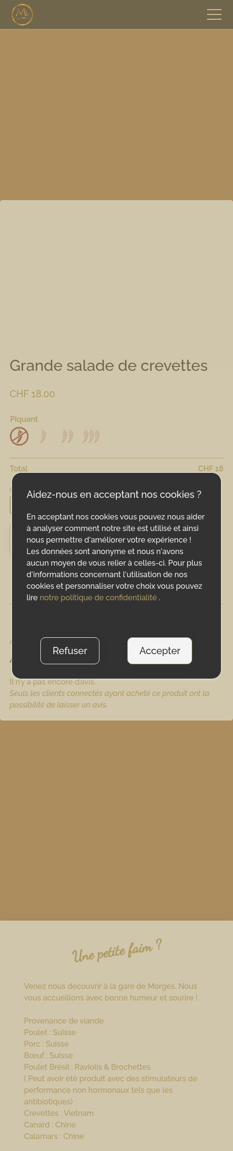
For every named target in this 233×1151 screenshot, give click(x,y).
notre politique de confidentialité (99, 597)
